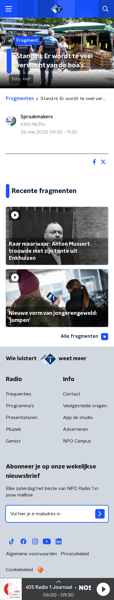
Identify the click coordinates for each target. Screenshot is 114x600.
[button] (103, 589)
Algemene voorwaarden (31, 553)
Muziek (13, 429)
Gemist (13, 441)
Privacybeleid (75, 553)
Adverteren (75, 429)
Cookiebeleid (19, 569)
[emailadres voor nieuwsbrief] (57, 514)
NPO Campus (77, 441)
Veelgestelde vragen (85, 405)
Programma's (20, 405)
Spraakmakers (37, 116)
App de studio (78, 417)
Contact (71, 394)
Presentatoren (22, 417)
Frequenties (18, 394)
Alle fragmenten (84, 336)
